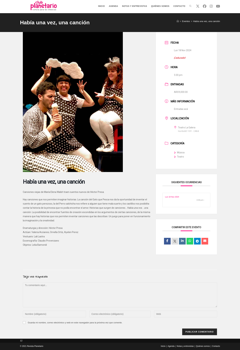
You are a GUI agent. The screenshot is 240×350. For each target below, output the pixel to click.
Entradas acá (181, 109)
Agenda (171, 346)
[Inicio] (178, 21)
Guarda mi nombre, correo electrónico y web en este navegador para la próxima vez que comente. (75, 322)
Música (179, 152)
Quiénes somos (203, 346)
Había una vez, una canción (206, 21)
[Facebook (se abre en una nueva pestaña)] (205, 6)
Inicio (163, 346)
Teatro (179, 156)
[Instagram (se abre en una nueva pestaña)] (211, 6)
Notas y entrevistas (185, 346)
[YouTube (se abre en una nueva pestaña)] (218, 6)
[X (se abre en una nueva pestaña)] (198, 6)
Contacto (216, 346)
